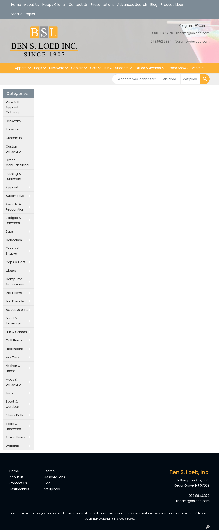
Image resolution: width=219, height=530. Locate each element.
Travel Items (15, 437)
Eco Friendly (15, 301)
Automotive (15, 196)
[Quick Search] (136, 79)
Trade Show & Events (184, 68)
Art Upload (52, 489)
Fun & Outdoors (116, 68)
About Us (31, 4)
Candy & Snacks (12, 251)
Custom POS (15, 138)
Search (49, 471)
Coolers (77, 68)
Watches (13, 446)
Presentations (102, 4)
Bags (38, 68)
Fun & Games (16, 332)
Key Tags (13, 357)
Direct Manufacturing (17, 162)
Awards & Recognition (15, 207)
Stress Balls (14, 415)
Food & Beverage (13, 320)
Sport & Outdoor (12, 404)
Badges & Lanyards (13, 220)
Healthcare (14, 349)
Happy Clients (54, 4)
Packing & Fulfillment (13, 176)
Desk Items (14, 293)
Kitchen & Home (13, 368)
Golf (93, 68)
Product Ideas (172, 4)
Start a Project (23, 14)
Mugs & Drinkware (13, 382)
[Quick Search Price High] (190, 79)
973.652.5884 (161, 41)
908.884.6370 (162, 33)
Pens (9, 393)
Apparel (21, 68)
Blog (153, 4)
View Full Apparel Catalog (12, 107)
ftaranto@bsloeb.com (192, 41)
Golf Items (14, 340)
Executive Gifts (17, 310)
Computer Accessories (15, 281)
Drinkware (56, 68)
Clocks (11, 271)
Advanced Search (132, 4)
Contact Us (78, 4)
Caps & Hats (15, 262)
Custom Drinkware (13, 149)
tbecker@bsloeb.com (193, 33)
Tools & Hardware (13, 426)
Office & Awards (148, 68)
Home (16, 4)
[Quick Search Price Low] (170, 79)
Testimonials (19, 489)
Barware (12, 129)
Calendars (14, 240)
